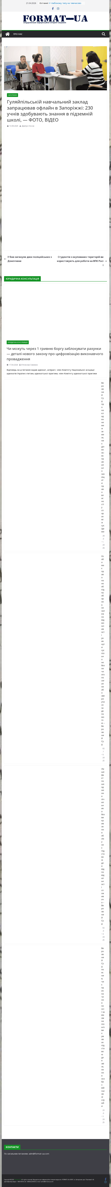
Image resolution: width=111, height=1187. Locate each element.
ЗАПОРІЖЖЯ (12, 95)
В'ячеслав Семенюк (29, 365)
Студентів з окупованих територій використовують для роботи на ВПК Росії (82, 261)
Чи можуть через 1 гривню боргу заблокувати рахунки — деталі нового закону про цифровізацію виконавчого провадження (55, 353)
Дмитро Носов (28, 126)
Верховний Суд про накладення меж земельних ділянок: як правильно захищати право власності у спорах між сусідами (103, 457)
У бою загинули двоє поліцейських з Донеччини (28, 259)
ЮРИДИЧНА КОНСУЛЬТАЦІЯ (18, 342)
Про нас (17, 34)
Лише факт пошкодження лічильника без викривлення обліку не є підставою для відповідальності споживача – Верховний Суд (103, 846)
